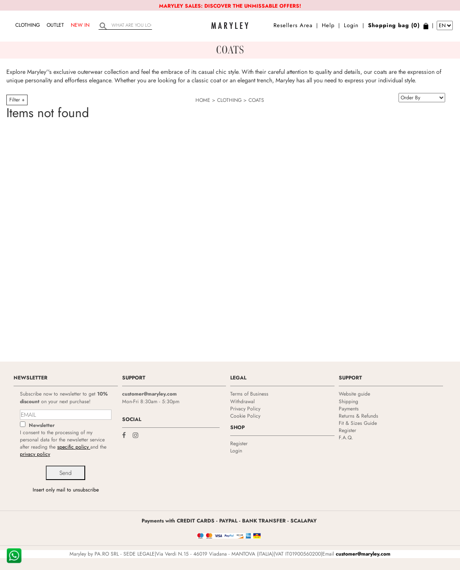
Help (328, 25)
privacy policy (35, 454)
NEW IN (80, 25)
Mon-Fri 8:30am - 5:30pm (150, 401)
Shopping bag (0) (394, 25)
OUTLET (55, 25)
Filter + (17, 100)
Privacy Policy (245, 409)
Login (351, 25)
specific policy (73, 447)
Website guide (354, 394)
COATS (256, 100)
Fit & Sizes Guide (358, 423)
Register (239, 443)
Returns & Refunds (358, 416)
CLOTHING (27, 25)
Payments (349, 409)
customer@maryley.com (149, 394)
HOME (202, 100)
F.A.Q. (346, 437)
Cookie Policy (245, 416)
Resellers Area (292, 25)
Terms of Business (249, 394)
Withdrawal (242, 401)
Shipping (348, 401)
